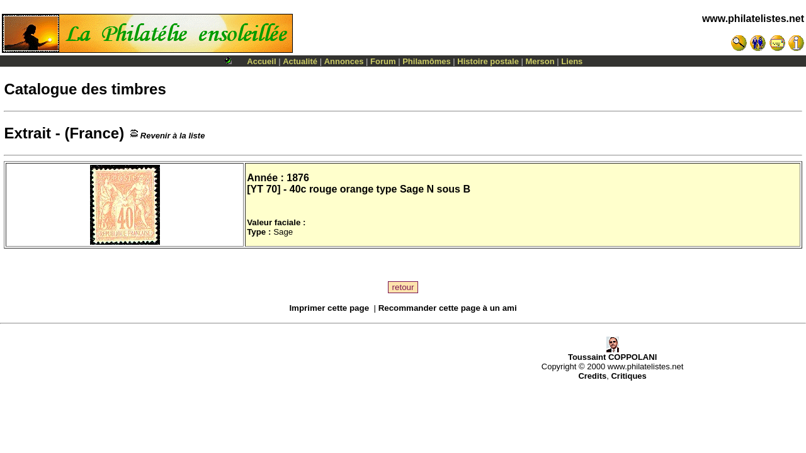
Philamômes (426, 61)
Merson (540, 61)
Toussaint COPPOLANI (612, 353)
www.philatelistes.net (753, 18)
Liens (571, 61)
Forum (382, 61)
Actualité (300, 61)
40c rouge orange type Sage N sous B (380, 189)
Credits (592, 376)
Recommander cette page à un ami (447, 308)
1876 (298, 177)
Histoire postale (488, 61)
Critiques (628, 376)
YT (256, 189)
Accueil (261, 61)
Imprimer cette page (329, 308)
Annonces (344, 61)
